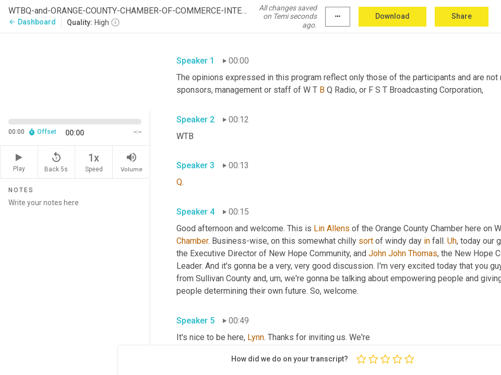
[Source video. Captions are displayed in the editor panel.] (75, 70)
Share (461, 16)
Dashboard (32, 22)
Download (392, 16)
